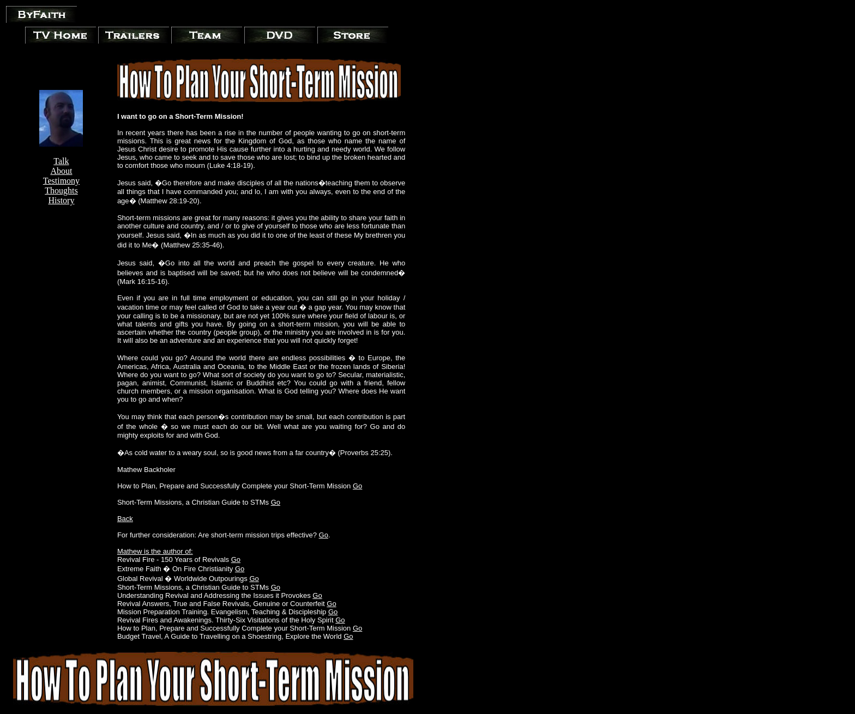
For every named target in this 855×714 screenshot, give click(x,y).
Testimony (61, 180)
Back (125, 519)
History (61, 200)
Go (357, 486)
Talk (61, 161)
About (61, 171)
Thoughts (61, 190)
